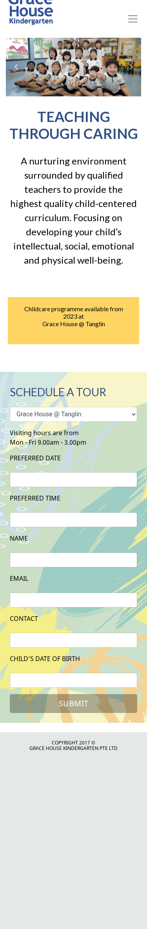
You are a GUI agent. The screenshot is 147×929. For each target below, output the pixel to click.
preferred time (35, 498)
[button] (16, 67)
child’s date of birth (45, 658)
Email (19, 578)
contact (24, 618)
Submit (73, 703)
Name (19, 538)
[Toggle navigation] (133, 19)
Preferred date (35, 458)
